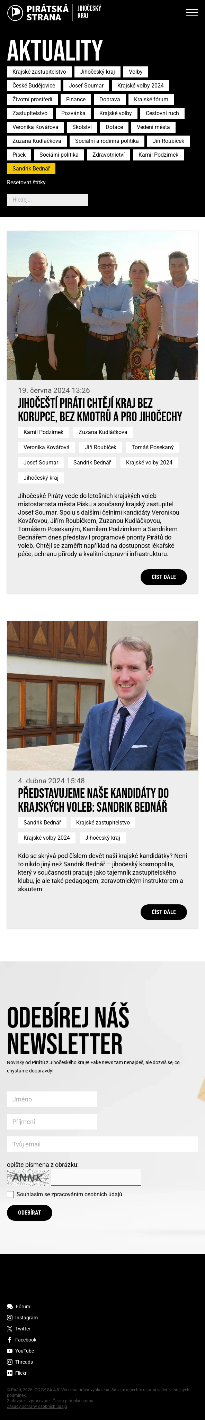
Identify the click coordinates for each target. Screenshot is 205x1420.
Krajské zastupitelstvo (39, 71)
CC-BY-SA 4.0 (47, 1389)
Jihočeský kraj (97, 71)
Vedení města (153, 127)
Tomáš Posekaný (153, 447)
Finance (76, 99)
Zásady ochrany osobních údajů (37, 1406)
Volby (136, 71)
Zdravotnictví (108, 154)
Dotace (114, 127)
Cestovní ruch (162, 113)
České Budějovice (33, 85)
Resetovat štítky (26, 183)
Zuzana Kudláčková (36, 141)
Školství (82, 127)
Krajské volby (115, 113)
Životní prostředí (32, 99)
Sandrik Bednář (31, 168)
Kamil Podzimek (158, 154)
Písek (19, 154)
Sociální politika (59, 154)
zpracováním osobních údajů (86, 1194)
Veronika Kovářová (35, 127)
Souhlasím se (69, 1194)
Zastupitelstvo (29, 113)
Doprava (109, 99)
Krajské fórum (151, 99)
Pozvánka (73, 113)
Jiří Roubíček (168, 141)
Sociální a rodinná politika (107, 141)
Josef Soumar (86, 85)
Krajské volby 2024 (140, 85)
